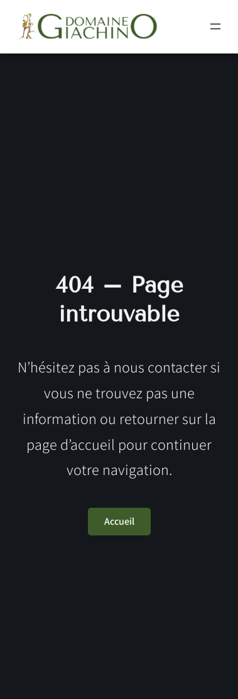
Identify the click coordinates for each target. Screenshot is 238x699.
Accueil (119, 521)
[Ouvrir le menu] (215, 26)
